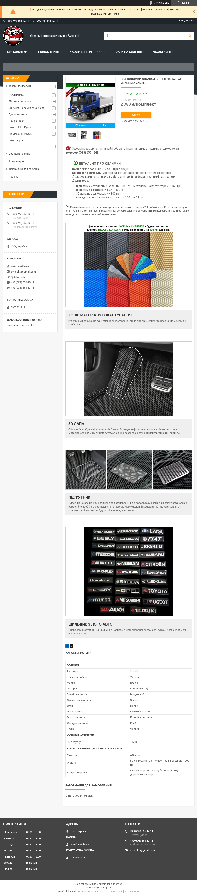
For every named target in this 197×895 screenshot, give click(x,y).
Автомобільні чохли (20, 133)
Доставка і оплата (19, 153)
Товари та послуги (20, 85)
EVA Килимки (17, 51)
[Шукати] (190, 36)
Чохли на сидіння (127, 51)
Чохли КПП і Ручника (86, 51)
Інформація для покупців (24, 168)
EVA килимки (16, 94)
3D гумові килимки (20, 101)
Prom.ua (117, 883)
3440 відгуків (161, 2)
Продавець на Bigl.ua (98, 887)
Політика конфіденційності (123, 891)
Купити (135, 114)
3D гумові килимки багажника (26, 107)
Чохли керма (163, 51)
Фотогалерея (16, 161)
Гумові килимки (18, 114)
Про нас (13, 176)
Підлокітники (48, 51)
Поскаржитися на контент (91, 891)
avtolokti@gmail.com (23, 271)
